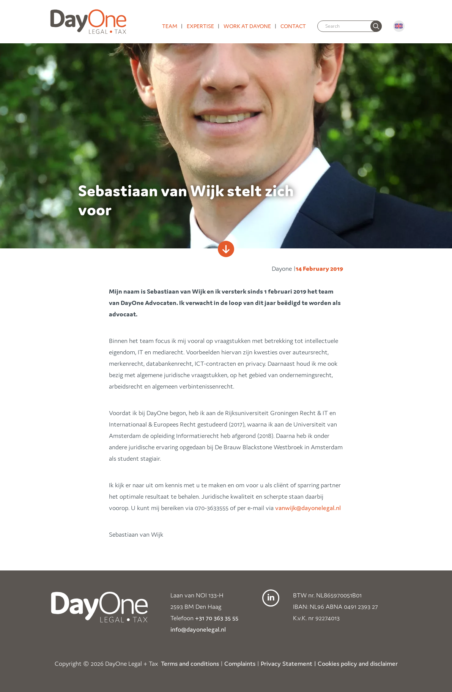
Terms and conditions (190, 663)
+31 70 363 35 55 (216, 618)
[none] (376, 26)
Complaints (239, 663)
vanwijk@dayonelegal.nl (308, 508)
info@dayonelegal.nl (198, 629)
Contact (293, 26)
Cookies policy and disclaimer (358, 663)
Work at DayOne (247, 26)
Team (169, 26)
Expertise (200, 26)
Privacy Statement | (288, 663)
